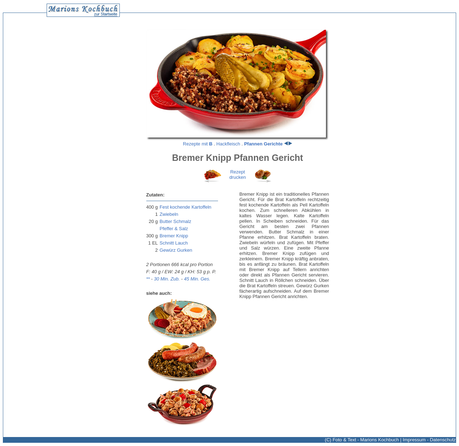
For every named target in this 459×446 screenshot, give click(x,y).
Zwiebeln (169, 214)
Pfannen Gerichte (263, 144)
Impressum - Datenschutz (429, 439)
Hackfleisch (228, 144)
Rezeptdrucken (237, 174)
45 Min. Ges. (197, 279)
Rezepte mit (197, 144)
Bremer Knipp (174, 235)
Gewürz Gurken (176, 250)
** (148, 279)
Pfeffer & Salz (174, 228)
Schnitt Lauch (174, 243)
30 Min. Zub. (167, 279)
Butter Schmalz (175, 221)
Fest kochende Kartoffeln (185, 207)
